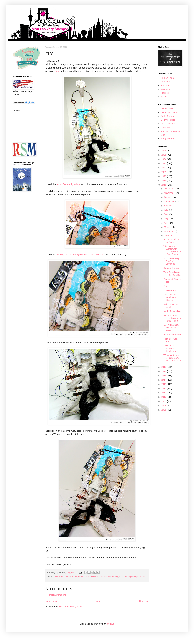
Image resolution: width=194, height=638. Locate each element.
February (168, 231)
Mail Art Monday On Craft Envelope (171, 261)
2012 (164, 388)
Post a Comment (57, 595)
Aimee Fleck (167, 108)
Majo (163, 134)
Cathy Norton (167, 116)
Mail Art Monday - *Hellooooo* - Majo (172, 328)
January (168, 235)
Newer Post (51, 601)
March (167, 227)
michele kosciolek (99, 577)
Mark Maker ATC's (172, 311)
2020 (164, 176)
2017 (164, 367)
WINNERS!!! (169, 290)
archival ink (58, 577)
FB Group (165, 81)
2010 (164, 397)
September (169, 201)
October (168, 197)
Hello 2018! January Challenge (169, 348)
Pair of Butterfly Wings (68, 184)
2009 (164, 401)
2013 (164, 384)
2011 (164, 392)
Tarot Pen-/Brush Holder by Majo (172, 273)
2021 (164, 172)
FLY (165, 286)
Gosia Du (165, 127)
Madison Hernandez (170, 131)
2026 (164, 150)
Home (97, 601)
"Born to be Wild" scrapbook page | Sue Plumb (172, 318)
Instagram (166, 89)
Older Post (143, 601)
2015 (164, 375)
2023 (164, 163)
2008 (164, 405)
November (169, 193)
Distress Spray (70, 577)
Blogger (110, 623)
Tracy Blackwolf (168, 138)
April (166, 223)
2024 (164, 159)
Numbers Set (98, 254)
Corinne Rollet (168, 120)
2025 (164, 155)
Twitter (164, 96)
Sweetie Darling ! (171, 268)
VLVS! (143, 577)
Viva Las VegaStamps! (129, 577)
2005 (164, 410)
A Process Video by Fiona (171, 240)
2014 (164, 380)
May (166, 218)
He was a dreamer (172, 334)
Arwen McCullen (169, 112)
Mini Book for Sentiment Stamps (169, 297)
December (169, 188)
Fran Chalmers (168, 123)
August (167, 205)
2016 (164, 371)
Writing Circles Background (71, 254)
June (166, 214)
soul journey (113, 577)
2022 (164, 167)
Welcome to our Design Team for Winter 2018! (172, 358)
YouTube (165, 85)
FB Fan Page (167, 78)
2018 (164, 184)
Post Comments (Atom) (70, 606)
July (166, 210)
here (58, 71)
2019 (164, 180)
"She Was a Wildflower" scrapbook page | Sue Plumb (172, 250)
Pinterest (165, 93)
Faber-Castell (84, 577)
